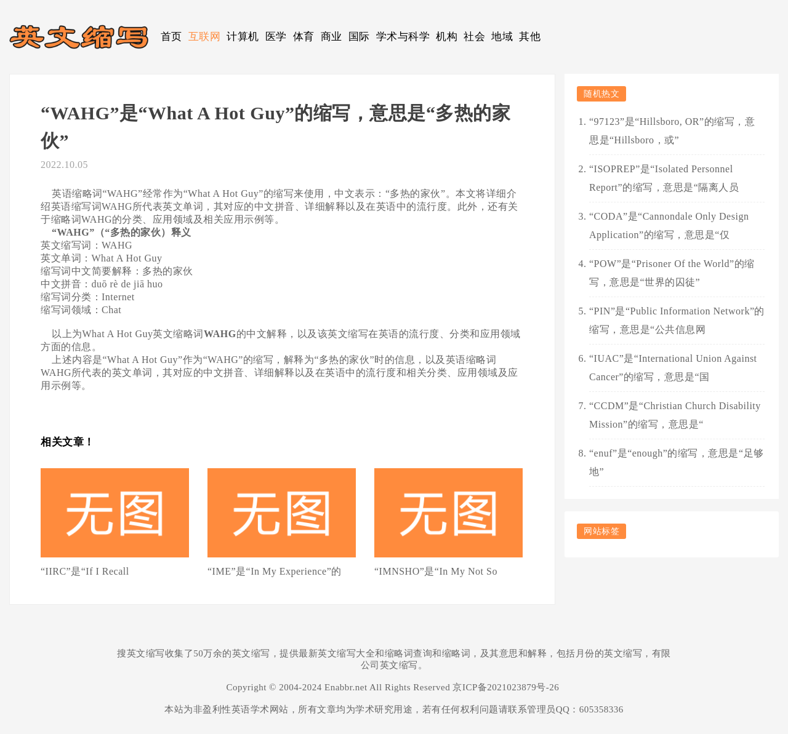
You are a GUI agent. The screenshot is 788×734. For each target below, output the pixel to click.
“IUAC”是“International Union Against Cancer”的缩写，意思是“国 (673, 367)
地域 (502, 36)
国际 (359, 36)
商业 (331, 36)
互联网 (204, 36)
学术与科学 (403, 36)
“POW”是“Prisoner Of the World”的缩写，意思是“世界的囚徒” (672, 272)
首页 (171, 36)
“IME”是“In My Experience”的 (274, 571)
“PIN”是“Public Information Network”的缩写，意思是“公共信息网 (677, 320)
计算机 (243, 36)
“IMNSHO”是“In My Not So (435, 571)
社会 (474, 36)
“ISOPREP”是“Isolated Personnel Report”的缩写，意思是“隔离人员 (664, 178)
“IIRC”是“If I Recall (85, 571)
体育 (304, 36)
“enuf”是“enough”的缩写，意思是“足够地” (676, 462)
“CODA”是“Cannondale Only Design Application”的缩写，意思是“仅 (669, 225)
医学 (276, 36)
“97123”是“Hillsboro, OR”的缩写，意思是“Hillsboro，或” (672, 130)
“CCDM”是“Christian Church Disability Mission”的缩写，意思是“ (675, 415)
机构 (446, 36)
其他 (530, 36)
